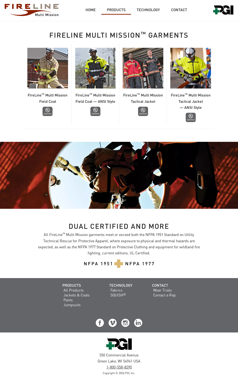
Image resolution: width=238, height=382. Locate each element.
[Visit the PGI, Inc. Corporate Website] (119, 349)
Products (71, 285)
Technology (120, 285)
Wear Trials (162, 290)
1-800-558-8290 (119, 367)
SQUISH (118, 294)
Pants (68, 299)
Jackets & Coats (76, 294)
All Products (73, 290)
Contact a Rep (164, 294)
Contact (160, 285)
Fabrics (116, 290)
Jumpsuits (72, 304)
